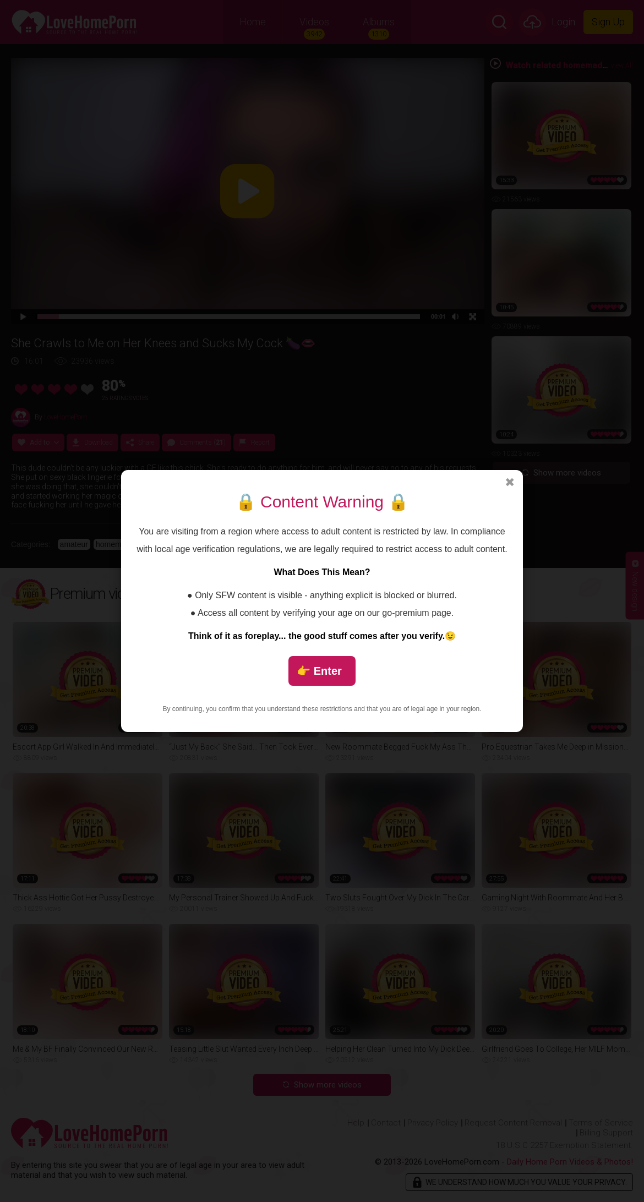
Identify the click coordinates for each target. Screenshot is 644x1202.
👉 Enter (319, 671)
